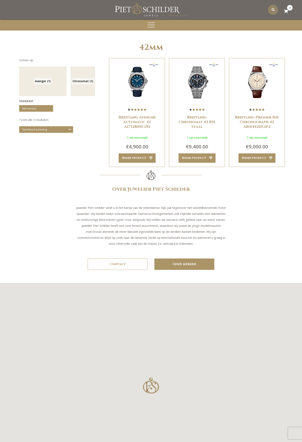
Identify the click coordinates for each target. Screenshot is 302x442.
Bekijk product (137, 158)
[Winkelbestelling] (46, 131)
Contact (118, 264)
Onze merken (184, 264)
